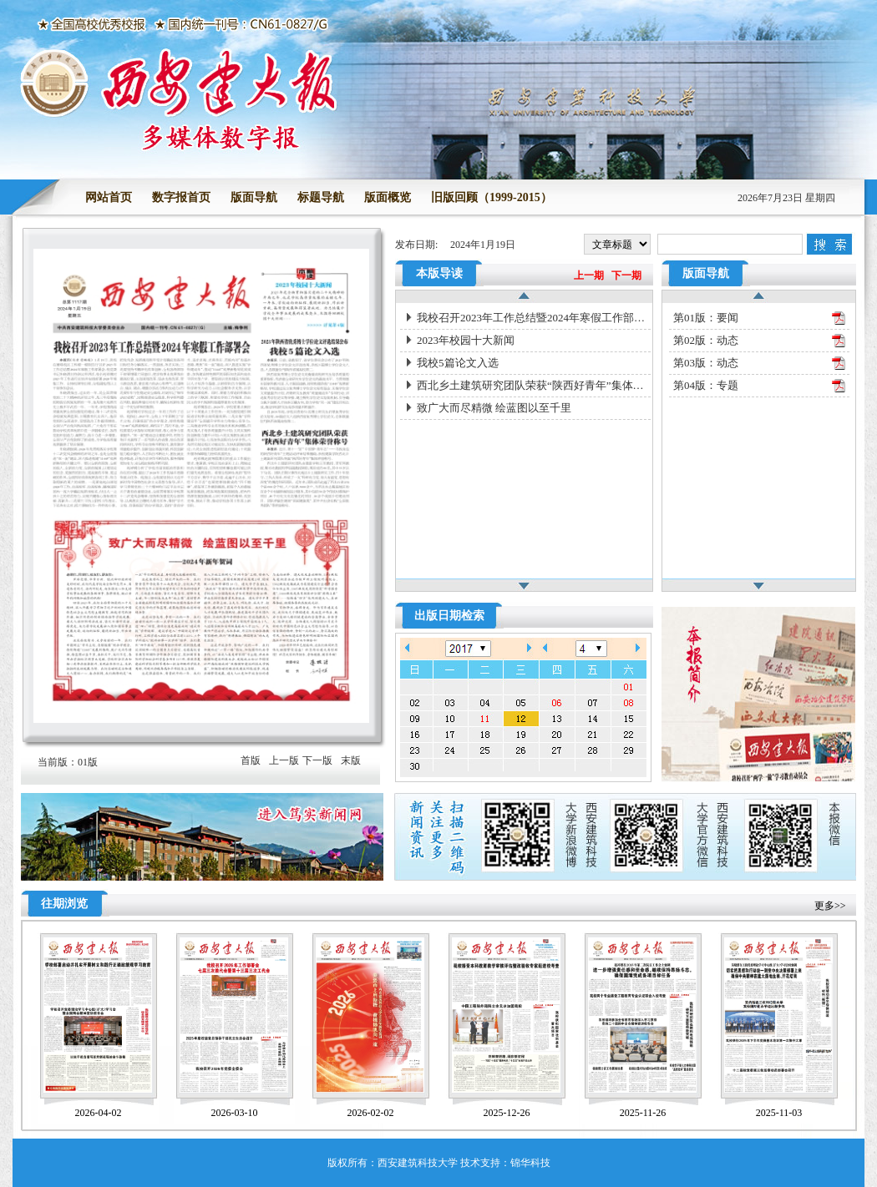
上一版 (284, 760)
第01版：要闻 (705, 317)
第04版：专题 (705, 385)
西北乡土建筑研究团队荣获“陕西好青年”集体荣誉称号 (534, 385)
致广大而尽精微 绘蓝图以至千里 (494, 408)
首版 (251, 760)
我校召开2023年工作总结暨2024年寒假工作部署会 (534, 317)
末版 (351, 760)
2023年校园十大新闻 (466, 340)
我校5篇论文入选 (458, 362)
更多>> (830, 906)
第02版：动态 (705, 340)
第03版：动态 (705, 362)
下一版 (317, 760)
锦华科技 (530, 1163)
